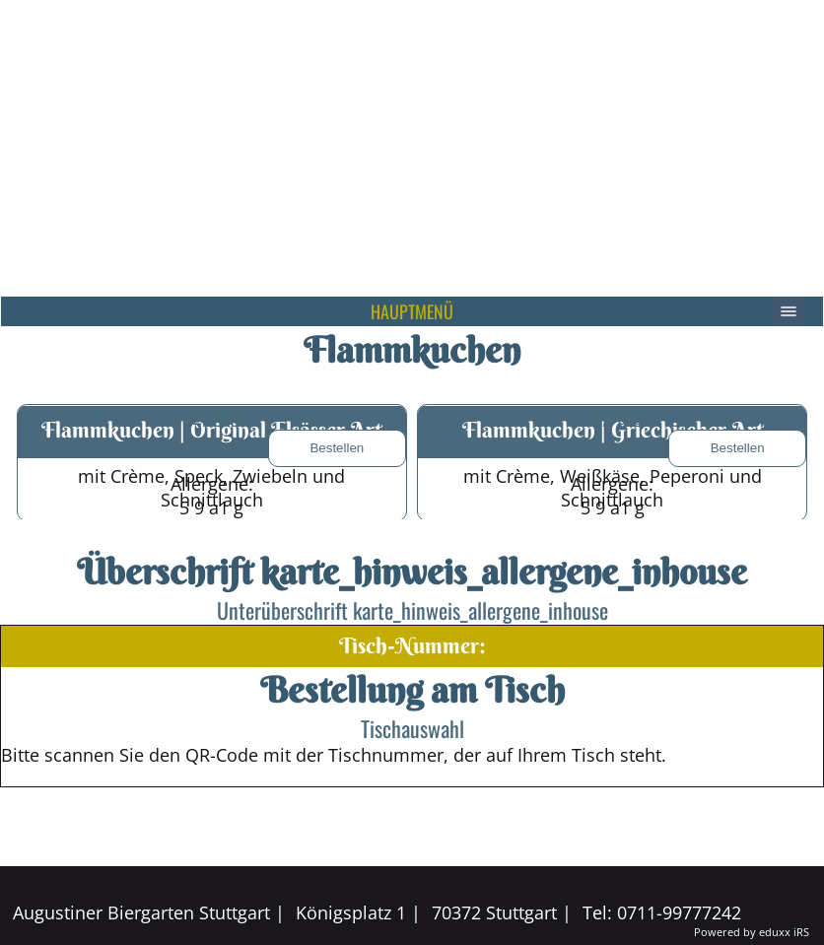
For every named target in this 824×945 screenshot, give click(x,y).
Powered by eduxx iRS (751, 931)
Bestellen (336, 447)
